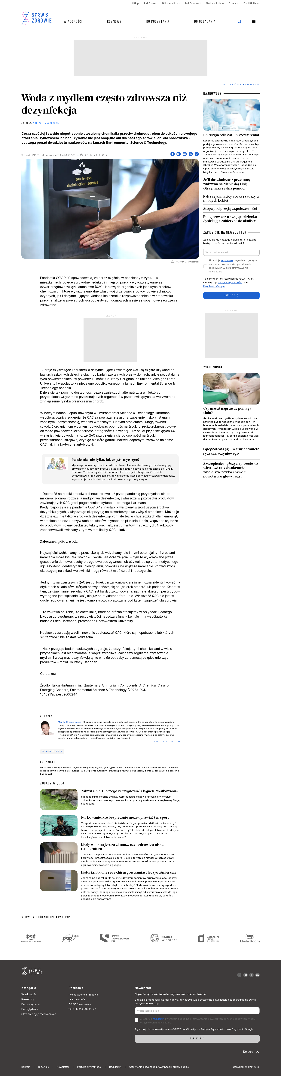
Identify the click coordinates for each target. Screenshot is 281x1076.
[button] (253, 21)
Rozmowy (114, 21)
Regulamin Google (214, 286)
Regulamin (115, 1066)
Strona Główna (232, 84)
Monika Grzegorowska (46, 123)
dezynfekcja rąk (52, 751)
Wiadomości (73, 21)
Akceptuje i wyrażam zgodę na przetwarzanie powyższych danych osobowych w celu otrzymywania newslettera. (233, 266)
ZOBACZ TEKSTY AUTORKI (166, 741)
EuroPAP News (251, 3)
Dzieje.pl (234, 3)
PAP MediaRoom (171, 3)
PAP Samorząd (193, 3)
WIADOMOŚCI (212, 367)
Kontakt (25, 1066)
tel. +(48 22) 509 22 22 (82, 1008)
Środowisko (252, 84)
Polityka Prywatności (230, 282)
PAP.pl (135, 3)
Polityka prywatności (89, 1066)
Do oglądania (204, 21)
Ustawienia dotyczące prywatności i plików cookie (159, 1066)
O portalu (43, 1066)
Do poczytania (158, 21)
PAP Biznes (150, 3)
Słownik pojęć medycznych (38, 1014)
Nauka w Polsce (215, 3)
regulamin (227, 260)
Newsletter (63, 1066)
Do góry (251, 1052)
